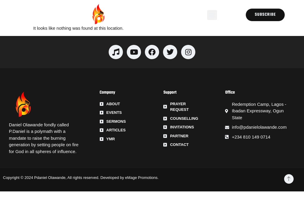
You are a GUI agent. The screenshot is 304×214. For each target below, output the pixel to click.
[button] (212, 15)
